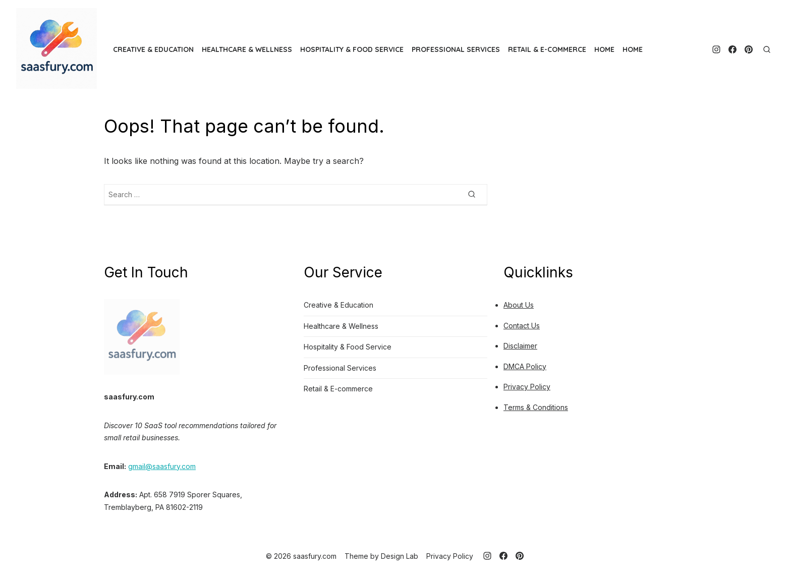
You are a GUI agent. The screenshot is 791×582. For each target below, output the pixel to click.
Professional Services (456, 49)
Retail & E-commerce (547, 49)
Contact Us (521, 325)
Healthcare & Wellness (247, 49)
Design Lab (399, 556)
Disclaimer (520, 345)
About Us (518, 305)
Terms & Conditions (535, 407)
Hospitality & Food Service (352, 49)
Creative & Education (153, 49)
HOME (604, 49)
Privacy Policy (526, 386)
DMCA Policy (524, 366)
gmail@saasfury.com (162, 466)
